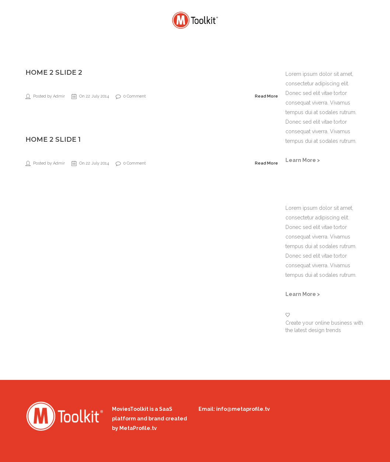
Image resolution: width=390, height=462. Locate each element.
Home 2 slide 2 (53, 72)
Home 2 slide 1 (53, 139)
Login (343, 18)
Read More (266, 96)
